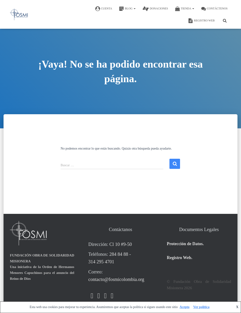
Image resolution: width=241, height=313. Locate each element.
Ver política (201, 307)
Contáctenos (214, 8)
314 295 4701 (101, 261)
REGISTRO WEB (201, 20)
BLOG (127, 8)
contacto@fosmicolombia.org (116, 279)
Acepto (184, 307)
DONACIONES (155, 8)
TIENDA (184, 8)
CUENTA (103, 8)
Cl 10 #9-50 (120, 244)
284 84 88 (118, 254)
